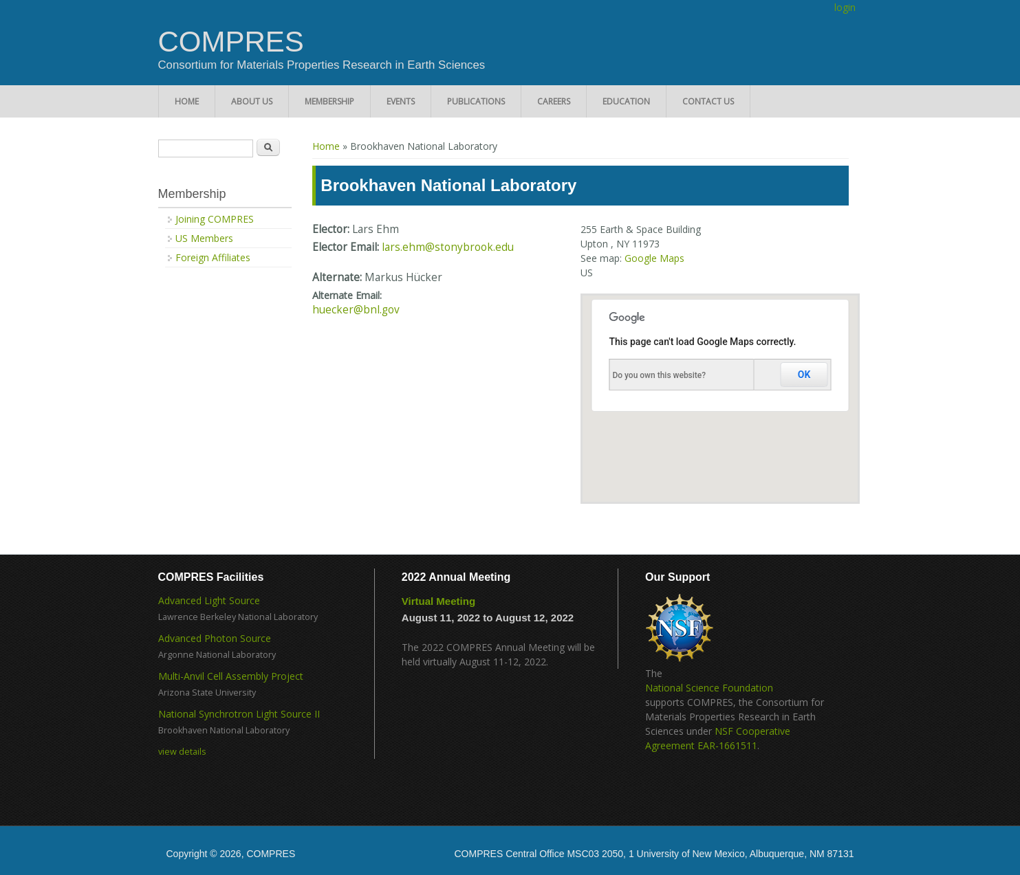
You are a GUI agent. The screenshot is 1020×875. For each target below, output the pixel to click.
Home (187, 101)
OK (804, 374)
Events (401, 101)
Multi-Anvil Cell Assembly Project (230, 676)
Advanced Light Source (209, 600)
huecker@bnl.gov (356, 309)
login (845, 7)
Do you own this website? (659, 375)
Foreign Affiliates (212, 257)
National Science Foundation (709, 687)
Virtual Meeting (438, 601)
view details (182, 751)
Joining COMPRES (214, 218)
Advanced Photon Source (214, 638)
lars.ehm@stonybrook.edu (448, 247)
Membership (329, 101)
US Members (204, 238)
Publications (476, 101)
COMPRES (231, 41)
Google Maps (654, 258)
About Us (251, 101)
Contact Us (708, 101)
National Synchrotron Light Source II (239, 713)
